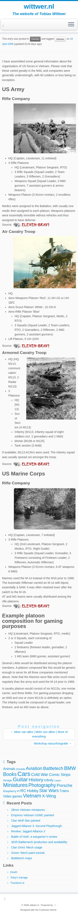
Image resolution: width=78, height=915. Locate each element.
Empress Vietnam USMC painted (32, 815)
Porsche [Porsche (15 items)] (64, 785)
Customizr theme (47, 910)
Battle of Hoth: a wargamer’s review (34, 836)
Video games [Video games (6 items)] (12, 796)
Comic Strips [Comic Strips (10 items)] (60, 774)
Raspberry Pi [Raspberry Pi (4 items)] (11, 791)
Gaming (35, 39)
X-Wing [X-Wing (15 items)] (49, 795)
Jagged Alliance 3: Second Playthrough (36, 826)
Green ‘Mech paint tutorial (28, 852)
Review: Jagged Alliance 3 (28, 831)
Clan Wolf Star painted (25, 820)
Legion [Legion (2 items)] (57, 780)
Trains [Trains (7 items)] (64, 791)
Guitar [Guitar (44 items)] (20, 779)
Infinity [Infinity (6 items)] (48, 780)
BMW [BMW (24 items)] (70, 768)
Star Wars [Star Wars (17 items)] (49, 790)
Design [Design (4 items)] (7, 780)
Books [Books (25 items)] (10, 774)
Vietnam (60, 39)
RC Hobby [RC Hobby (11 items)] (29, 791)
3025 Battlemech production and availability (39, 842)
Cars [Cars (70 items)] (23, 773)
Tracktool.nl (17, 882)
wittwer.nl (39, 6)
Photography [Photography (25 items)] (42, 785)
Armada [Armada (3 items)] (20, 769)
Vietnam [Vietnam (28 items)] (32, 795)
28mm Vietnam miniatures (28, 809)
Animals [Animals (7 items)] (9, 769)
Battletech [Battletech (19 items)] (53, 768)
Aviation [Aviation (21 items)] (34, 768)
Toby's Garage (19, 877)
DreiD (13, 872)
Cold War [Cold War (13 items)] (39, 774)
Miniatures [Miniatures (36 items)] (15, 785)
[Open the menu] (71, 24)
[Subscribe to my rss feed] (4, 25)
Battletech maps (21, 858)
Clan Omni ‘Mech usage (26, 847)
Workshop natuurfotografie (53, 743)
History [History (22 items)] (36, 779)
